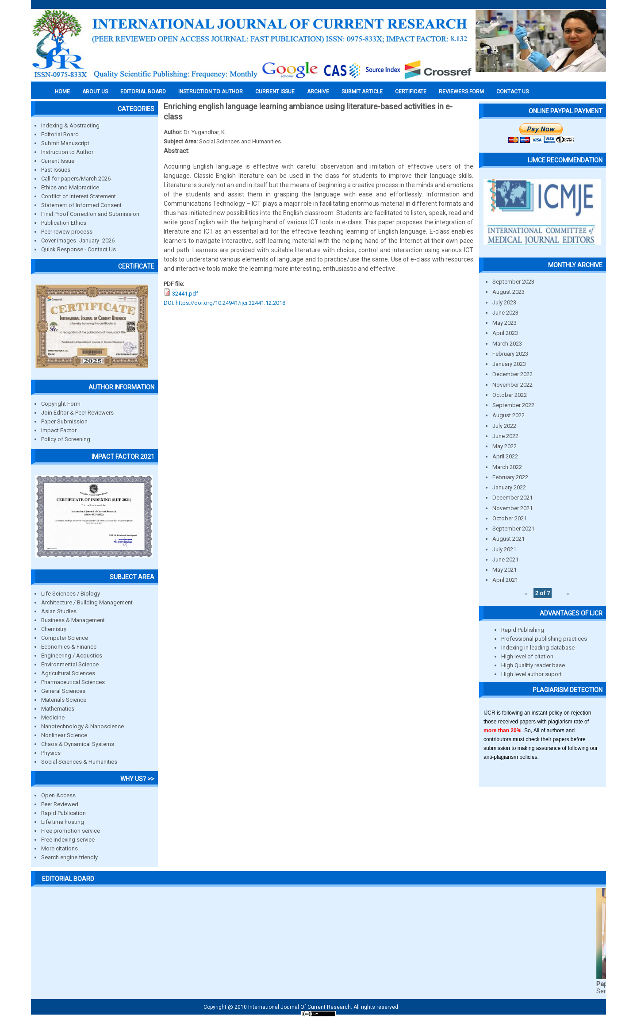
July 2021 (504, 549)
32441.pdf (185, 293)
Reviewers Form (461, 91)
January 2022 (509, 487)
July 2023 (504, 302)
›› (568, 593)
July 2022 (504, 426)
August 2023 (508, 291)
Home (62, 91)
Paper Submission (64, 421)
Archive (318, 91)
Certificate (410, 91)
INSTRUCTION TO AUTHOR (210, 91)
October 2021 (509, 518)
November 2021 (512, 508)
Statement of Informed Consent (81, 205)
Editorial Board (60, 134)
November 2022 (512, 384)
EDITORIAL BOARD (143, 91)
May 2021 (504, 569)
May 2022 (504, 446)
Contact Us (512, 91)
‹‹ (526, 593)
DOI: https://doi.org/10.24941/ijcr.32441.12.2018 (224, 303)
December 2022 (512, 374)
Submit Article (362, 91)
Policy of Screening (65, 439)
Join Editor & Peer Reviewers (77, 412)
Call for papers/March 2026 (76, 178)
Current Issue (275, 91)
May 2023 (504, 322)
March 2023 (507, 343)
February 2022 (510, 477)
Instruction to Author (67, 152)
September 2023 (513, 281)
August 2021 (508, 538)
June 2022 (505, 436)
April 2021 (505, 580)
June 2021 (505, 559)
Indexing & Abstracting (70, 125)
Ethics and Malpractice (70, 187)
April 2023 (505, 333)
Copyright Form (61, 403)
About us (95, 91)
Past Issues (55, 169)
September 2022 (513, 405)
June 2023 (505, 312)
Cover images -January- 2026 (78, 240)
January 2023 (509, 364)
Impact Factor (59, 430)
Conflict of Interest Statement (78, 196)
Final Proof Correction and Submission (90, 214)
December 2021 (512, 497)
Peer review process (66, 231)
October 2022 (509, 395)
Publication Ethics (63, 222)
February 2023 (510, 353)
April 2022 (505, 456)
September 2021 (513, 528)
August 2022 (508, 415)
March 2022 (507, 467)
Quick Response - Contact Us (78, 249)
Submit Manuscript (65, 143)
